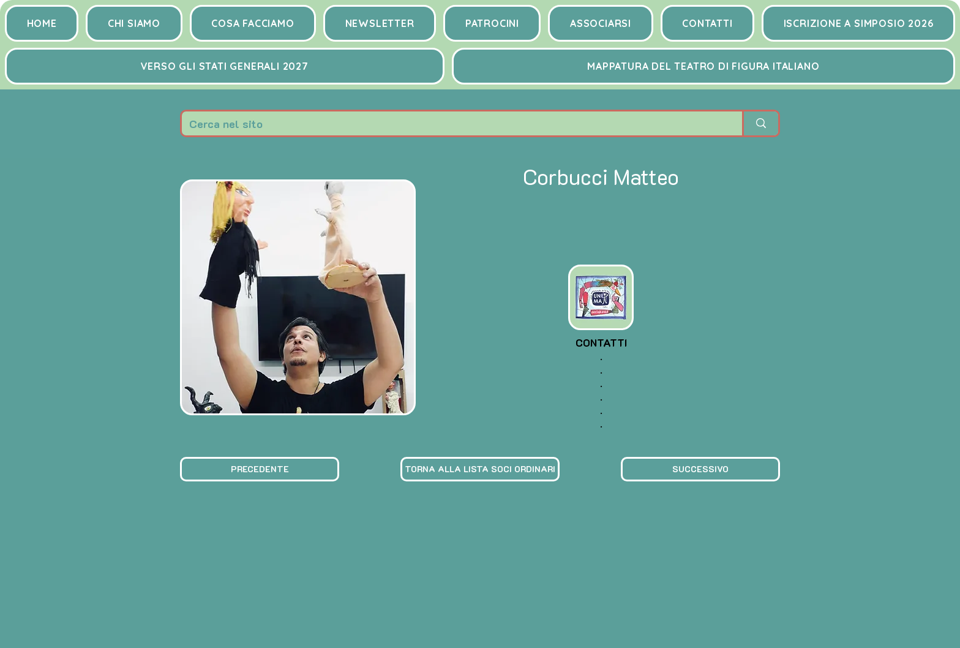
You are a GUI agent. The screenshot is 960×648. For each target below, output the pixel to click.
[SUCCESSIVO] (700, 469)
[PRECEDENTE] (259, 469)
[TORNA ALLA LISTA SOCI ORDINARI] (480, 469)
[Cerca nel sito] (452, 123)
